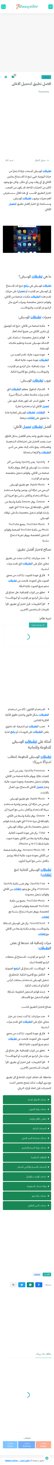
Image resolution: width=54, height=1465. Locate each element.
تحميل (12, 204)
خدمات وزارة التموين (37, 1109)
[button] (38, 1284)
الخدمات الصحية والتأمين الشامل (31, 1167)
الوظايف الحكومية (38, 1157)
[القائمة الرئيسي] (50, 6)
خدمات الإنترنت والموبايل (36, 1176)
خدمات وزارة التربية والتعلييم (34, 1148)
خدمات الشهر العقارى (37, 1205)
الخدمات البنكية (39, 1128)
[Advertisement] (27, 43)
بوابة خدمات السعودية (36, 1186)
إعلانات (40, 412)
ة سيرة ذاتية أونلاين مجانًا (27, 1177)
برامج (26, 286)
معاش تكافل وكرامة (38, 1119)
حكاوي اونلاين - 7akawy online (17, 1460)
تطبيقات (46, 77)
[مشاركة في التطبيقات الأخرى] (13, 1284)
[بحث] (3, 6)
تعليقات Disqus (10, 1444)
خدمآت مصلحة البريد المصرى (34, 1138)
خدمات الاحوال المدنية (37, 1099)
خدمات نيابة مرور (39, 1196)
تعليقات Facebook (27, 1444)
